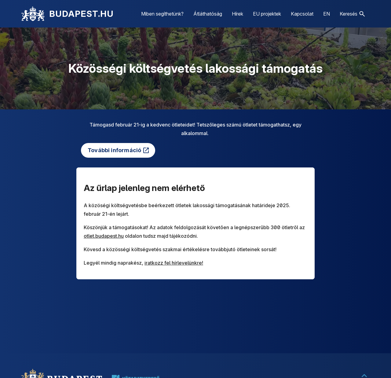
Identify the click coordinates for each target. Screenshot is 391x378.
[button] (352, 13)
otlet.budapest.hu (104, 236)
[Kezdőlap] (32, 13)
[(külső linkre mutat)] (118, 150)
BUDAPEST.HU (81, 14)
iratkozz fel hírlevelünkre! (173, 263)
